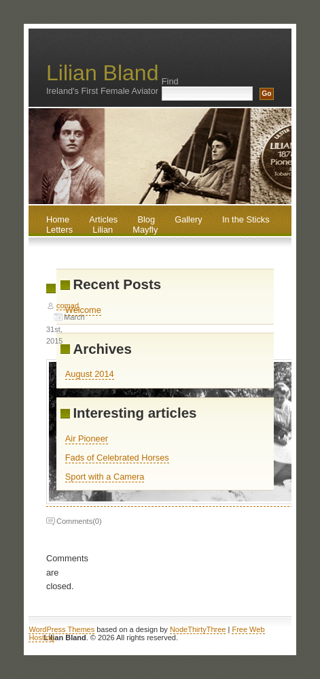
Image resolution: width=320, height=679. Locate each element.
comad (67, 305)
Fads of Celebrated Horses (117, 457)
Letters (59, 230)
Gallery (188, 219)
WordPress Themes (61, 629)
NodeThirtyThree (198, 629)
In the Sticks (246, 219)
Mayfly (145, 230)
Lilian (102, 230)
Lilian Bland (102, 73)
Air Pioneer (86, 438)
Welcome (83, 310)
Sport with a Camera (105, 476)
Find (170, 81)
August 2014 (89, 374)
